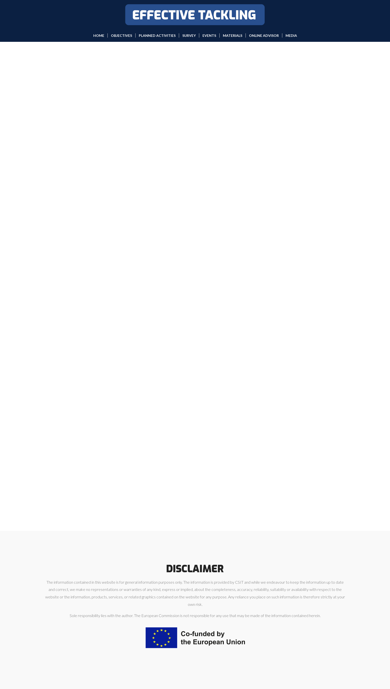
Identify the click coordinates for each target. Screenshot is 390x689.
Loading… (195, 285)
